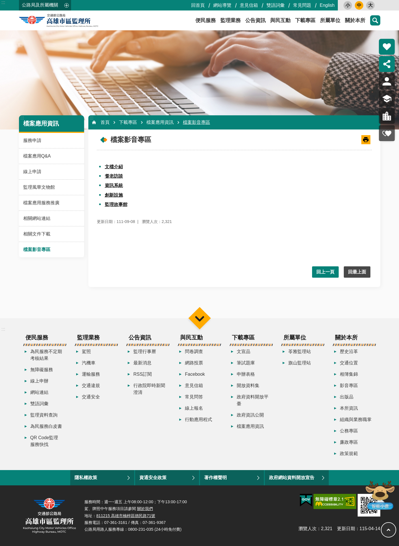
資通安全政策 (153, 477)
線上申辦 (39, 381)
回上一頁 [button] (325, 271)
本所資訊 (349, 408)
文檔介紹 (114, 166)
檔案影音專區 (36, 249)
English (327, 5)
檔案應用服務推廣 (41, 202)
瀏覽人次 (307, 528)
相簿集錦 (349, 374)
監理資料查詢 (43, 415)
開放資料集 (248, 385)
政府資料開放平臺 (252, 400)
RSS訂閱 (142, 374)
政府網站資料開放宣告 (291, 477)
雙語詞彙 (275, 5)
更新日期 (346, 528)
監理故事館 (116, 204)
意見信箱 (249, 5)
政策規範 (349, 453)
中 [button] (359, 5)
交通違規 (91, 385)
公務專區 (349, 430)
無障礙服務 (41, 369)
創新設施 (114, 195)
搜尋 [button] (375, 20)
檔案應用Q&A (37, 156)
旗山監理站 (299, 362)
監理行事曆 (144, 351)
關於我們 (145, 508)
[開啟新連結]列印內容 (365, 139)
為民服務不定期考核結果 (46, 355)
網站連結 (39, 392)
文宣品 (243, 351)
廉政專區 (349, 442)
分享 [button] (387, 64)
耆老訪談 (114, 176)
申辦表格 (246, 374)
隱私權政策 (85, 477)
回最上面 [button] (357, 271)
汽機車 (88, 362)
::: (3, 2)
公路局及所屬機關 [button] (40, 5)
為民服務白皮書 (46, 426)
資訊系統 (114, 185)
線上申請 (32, 171)
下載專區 (305, 20)
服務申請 (32, 140)
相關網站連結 (36, 218)
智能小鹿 (379, 495)
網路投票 (194, 362)
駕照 (86, 351)
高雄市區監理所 (70, 20)
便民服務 (205, 20)
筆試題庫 (246, 362)
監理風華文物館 (39, 187)
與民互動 (280, 20)
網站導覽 (222, 5)
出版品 (346, 396)
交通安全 (91, 396)
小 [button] (347, 5)
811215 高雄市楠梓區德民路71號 (125, 515)
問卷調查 (194, 351)
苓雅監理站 (299, 351)
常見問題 (302, 5)
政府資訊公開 (250, 415)
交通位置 (349, 362)
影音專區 (349, 385)
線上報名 (194, 408)
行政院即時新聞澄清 (149, 389)
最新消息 (142, 362)
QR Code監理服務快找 (44, 441)
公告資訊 (255, 20)
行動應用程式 (198, 419)
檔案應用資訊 (41, 123)
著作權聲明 (215, 477)
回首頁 (198, 5)
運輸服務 (91, 374)
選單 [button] (199, 318)
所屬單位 (330, 20)
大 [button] (370, 5)
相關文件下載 (36, 233)
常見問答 (194, 396)
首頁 (105, 122)
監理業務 (230, 20)
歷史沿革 (349, 351)
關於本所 (355, 20)
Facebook (195, 374)
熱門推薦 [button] (387, 47)
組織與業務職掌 (356, 419)
